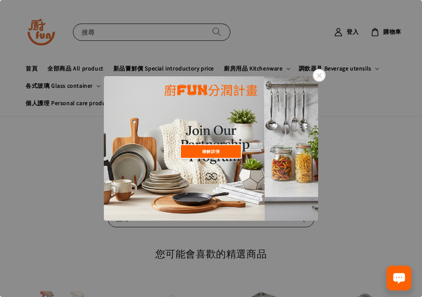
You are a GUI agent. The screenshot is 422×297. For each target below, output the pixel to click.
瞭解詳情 (211, 151)
